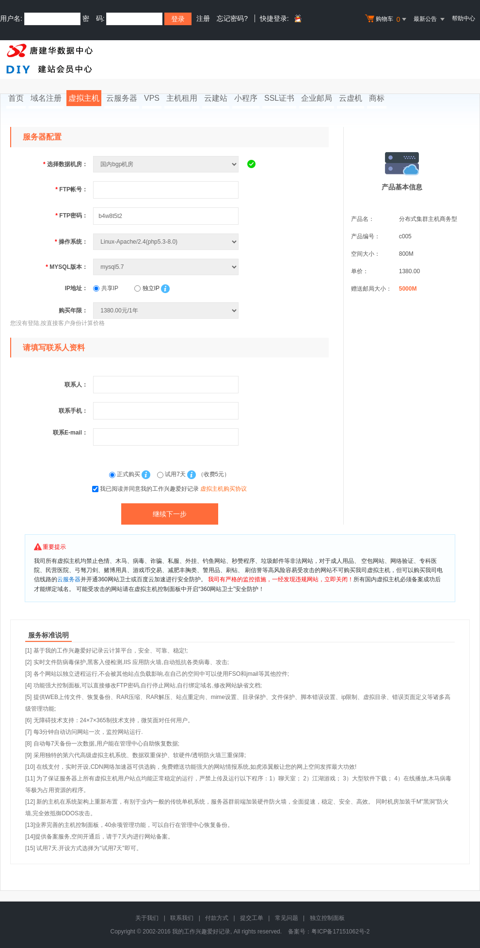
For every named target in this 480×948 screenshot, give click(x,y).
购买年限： (73, 310)
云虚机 (350, 98)
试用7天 (172, 474)
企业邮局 (316, 98)
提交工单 (251, 918)
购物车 (387, 19)
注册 (203, 18)
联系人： (76, 384)
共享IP (105, 288)
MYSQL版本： (67, 267)
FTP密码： (71, 215)
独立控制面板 (327, 918)
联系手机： (73, 410)
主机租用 (181, 98)
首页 (16, 98)
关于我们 (147, 918)
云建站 (215, 98)
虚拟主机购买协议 (223, 488)
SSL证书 (279, 98)
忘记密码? (232, 18)
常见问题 (286, 918)
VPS (152, 98)
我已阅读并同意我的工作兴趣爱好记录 (173, 488)
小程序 (245, 98)
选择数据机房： (65, 164)
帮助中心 (463, 18)
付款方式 (216, 918)
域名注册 (46, 98)
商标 (376, 98)
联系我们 (181, 918)
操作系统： (71, 241)
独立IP (146, 288)
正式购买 (125, 474)
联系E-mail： (70, 432)
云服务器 (121, 98)
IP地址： (76, 288)
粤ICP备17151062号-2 (340, 931)
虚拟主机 (83, 98)
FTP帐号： (71, 189)
